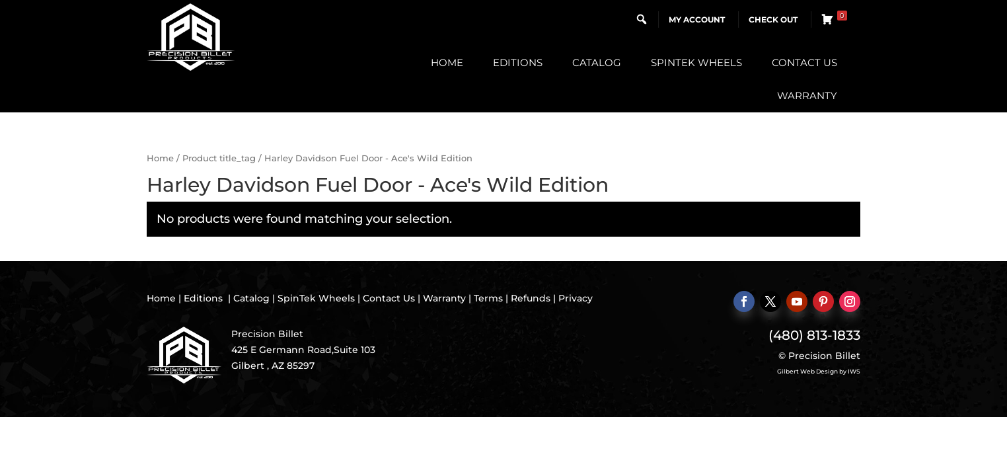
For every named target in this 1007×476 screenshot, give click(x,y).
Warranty (807, 95)
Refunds (530, 298)
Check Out (773, 19)
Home (447, 62)
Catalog (596, 62)
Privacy (575, 298)
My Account (697, 19)
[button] (642, 19)
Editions (517, 62)
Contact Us (804, 62)
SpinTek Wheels (696, 62)
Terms (488, 298)
